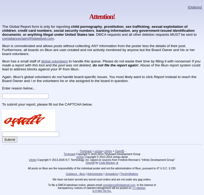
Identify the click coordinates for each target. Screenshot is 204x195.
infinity (108, 151)
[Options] (195, 7)
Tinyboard (86, 151)
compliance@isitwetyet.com (119, 185)
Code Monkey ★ (108, 162)
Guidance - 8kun (75, 174)
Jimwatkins (111, 174)
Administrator (95, 174)
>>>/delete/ (138, 188)
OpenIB (119, 151)
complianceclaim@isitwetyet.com (28, 38)
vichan (98, 151)
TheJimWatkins (129, 174)
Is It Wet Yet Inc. (102, 190)
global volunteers (54, 61)
